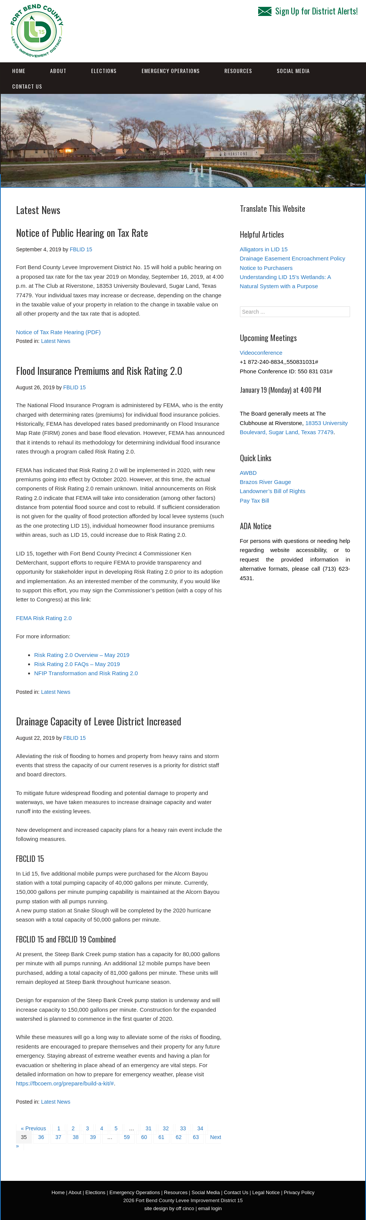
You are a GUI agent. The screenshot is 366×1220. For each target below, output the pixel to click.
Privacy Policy (299, 1192)
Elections (104, 71)
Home (18, 71)
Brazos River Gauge (265, 482)
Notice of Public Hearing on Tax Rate (82, 232)
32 (166, 1128)
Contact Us (27, 86)
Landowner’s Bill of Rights (273, 491)
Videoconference (261, 352)
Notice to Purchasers (266, 268)
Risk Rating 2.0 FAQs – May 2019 (77, 664)
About (58, 71)
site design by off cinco (169, 1208)
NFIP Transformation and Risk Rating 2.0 (86, 673)
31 (148, 1128)
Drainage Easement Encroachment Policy (292, 258)
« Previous (33, 1128)
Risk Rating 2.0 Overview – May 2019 (81, 655)
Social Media (293, 71)
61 (161, 1137)
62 (179, 1137)
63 (196, 1137)
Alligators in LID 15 (264, 249)
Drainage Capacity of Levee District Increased (98, 721)
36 (41, 1137)
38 (76, 1137)
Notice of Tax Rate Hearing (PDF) (58, 332)
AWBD (248, 473)
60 (144, 1137)
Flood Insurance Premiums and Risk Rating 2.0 (99, 370)
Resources (238, 71)
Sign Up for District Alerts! (308, 11)
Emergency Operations (171, 71)
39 (93, 1137)
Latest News (55, 341)
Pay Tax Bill (254, 500)
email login (210, 1208)
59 (127, 1137)
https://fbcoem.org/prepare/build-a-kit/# (65, 1083)
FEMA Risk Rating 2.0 (44, 618)
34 (200, 1128)
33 (183, 1128)
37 (58, 1137)
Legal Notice (266, 1192)
